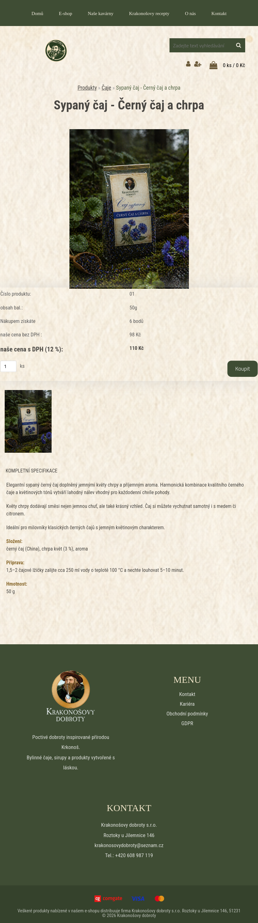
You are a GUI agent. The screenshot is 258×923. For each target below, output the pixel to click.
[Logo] (56, 50)
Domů (37, 13)
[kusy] (8, 363)
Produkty (87, 85)
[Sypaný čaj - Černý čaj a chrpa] (129, 128)
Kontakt (218, 13)
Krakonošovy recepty (149, 13)
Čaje (106, 85)
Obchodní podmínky (187, 711)
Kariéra (187, 701)
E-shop (65, 13)
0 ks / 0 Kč (234, 62)
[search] (238, 45)
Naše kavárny (101, 13)
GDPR (187, 720)
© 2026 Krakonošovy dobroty (129, 912)
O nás (190, 13)
